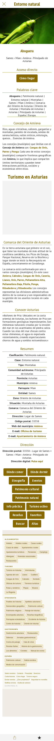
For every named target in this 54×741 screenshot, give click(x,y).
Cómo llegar (27, 78)
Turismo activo (38, 506)
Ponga (15, 151)
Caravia (45, 275)
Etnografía (18, 480)
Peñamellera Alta (35, 280)
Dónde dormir (39, 472)
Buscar (20, 523)
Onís (13, 280)
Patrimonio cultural (27, 489)
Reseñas (18, 515)
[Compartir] (14, 737)
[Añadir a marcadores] (39, 737)
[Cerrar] (4, 4)
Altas (35, 523)
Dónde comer (14, 472)
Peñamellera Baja (12, 284)
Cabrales (17, 275)
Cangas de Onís (38, 147)
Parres (5, 151)
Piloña (26, 284)
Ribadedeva (9, 288)
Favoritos (35, 515)
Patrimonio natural (27, 498)
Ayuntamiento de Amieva (31, 436)
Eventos (37, 480)
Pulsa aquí (37, 461)
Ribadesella (25, 288)
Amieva (6, 275)
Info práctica (14, 506)
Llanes (6, 280)
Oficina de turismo (31, 431)
